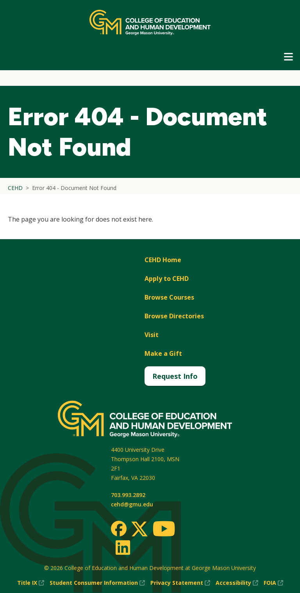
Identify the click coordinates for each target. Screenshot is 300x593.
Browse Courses (169, 297)
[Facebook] (119, 528)
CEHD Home (163, 260)
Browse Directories (174, 316)
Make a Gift (163, 353)
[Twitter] (139, 529)
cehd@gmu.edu (132, 504)
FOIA (273, 583)
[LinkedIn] (122, 547)
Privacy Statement (180, 583)
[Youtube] (163, 530)
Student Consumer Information (97, 583)
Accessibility (237, 583)
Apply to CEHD (167, 278)
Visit (152, 334)
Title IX (30, 583)
